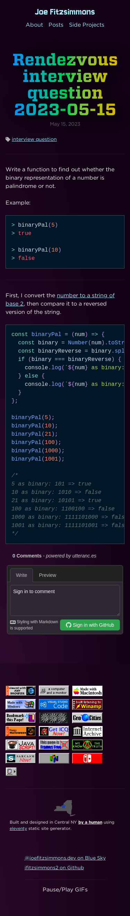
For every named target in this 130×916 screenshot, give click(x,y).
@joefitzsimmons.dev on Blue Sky (65, 858)
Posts (56, 24)
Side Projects (86, 24)
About (34, 24)
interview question (34, 139)
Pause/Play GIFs (65, 889)
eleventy (18, 828)
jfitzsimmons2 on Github (54, 867)
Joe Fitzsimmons (65, 11)
